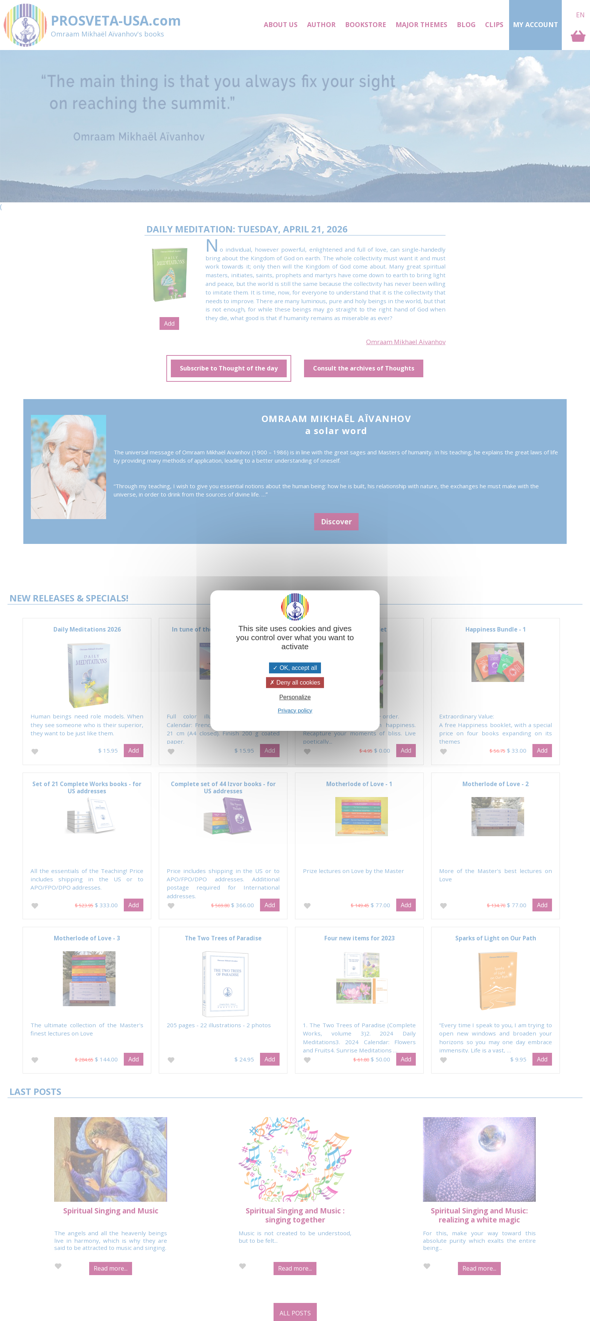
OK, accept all (295, 668)
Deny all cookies (295, 682)
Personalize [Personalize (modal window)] (295, 697)
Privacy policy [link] (295, 710)
